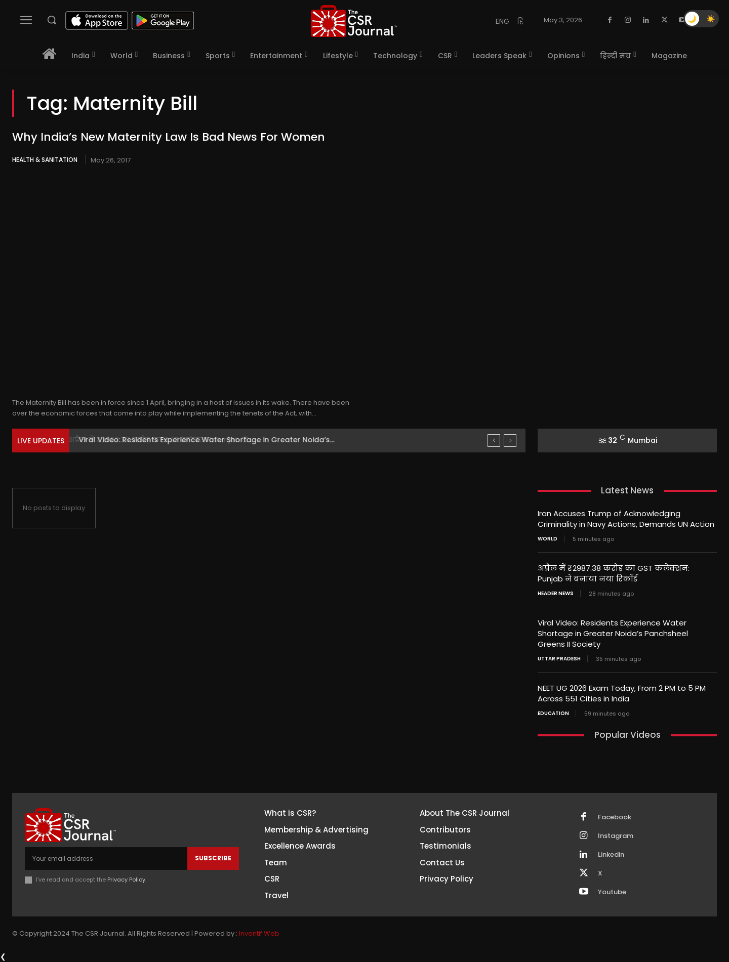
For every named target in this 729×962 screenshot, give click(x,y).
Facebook (614, 817)
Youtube (612, 892)
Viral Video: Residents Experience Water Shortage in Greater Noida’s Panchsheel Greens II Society (613, 633)
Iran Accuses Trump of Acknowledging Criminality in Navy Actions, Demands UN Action (626, 518)
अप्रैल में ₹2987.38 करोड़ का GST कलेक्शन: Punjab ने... (169, 440)
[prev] (494, 440)
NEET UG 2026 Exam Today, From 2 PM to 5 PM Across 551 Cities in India (622, 693)
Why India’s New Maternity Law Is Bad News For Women (168, 137)
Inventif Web (259, 933)
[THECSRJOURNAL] (354, 21)
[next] (510, 440)
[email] (106, 858)
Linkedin (611, 854)
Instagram (615, 836)
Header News (556, 593)
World (547, 538)
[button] (51, 20)
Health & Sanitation (44, 159)
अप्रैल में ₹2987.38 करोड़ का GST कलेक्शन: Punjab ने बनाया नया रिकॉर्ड (614, 573)
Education (553, 713)
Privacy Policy (126, 879)
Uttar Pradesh (559, 658)
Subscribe (213, 858)
